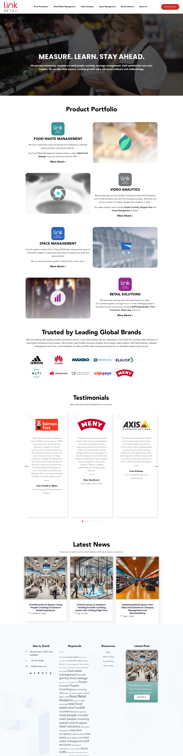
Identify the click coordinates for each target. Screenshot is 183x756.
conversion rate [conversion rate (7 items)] (74, 661)
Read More (142, 697)
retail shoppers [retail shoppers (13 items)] (78, 723)
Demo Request (170, 7)
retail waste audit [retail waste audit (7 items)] (74, 738)
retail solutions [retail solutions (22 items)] (69, 726)
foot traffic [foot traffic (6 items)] (81, 675)
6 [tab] (95, 521)
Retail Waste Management (65, 7)
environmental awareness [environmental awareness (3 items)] (66, 667)
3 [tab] (87, 521)
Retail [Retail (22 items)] (73, 696)
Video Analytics (87, 7)
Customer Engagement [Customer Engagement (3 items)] (72, 664)
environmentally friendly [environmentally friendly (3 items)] (81, 667)
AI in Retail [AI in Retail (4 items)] (62, 657)
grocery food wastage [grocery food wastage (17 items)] (73, 678)
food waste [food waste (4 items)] (63, 671)
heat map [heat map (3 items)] (62, 682)
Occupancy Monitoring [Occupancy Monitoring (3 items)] (71, 682)
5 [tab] (92, 521)
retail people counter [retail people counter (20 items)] (73, 715)
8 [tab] (100, 521)
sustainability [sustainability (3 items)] (71, 752)
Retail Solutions (127, 7)
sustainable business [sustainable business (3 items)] (82, 752)
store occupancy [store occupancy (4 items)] (74, 749)
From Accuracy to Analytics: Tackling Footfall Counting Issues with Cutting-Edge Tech (92, 607)
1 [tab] (82, 521)
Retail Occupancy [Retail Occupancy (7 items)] (78, 712)
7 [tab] (98, 521)
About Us (143, 7)
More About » (58, 162)
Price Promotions (41, 7)
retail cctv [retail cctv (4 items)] (76, 701)
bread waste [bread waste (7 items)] (72, 657)
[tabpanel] (46, 465)
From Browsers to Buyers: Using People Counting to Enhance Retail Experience (45, 607)
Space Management (107, 7)
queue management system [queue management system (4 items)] (73, 693)
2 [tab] (85, 521)
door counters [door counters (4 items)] (84, 664)
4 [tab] (90, 521)
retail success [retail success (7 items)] (78, 734)
